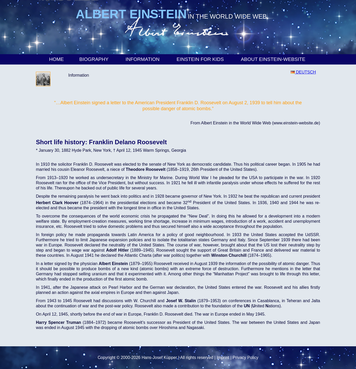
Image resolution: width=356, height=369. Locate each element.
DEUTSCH (303, 72)
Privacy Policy (245, 357)
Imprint (222, 357)
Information (143, 59)
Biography (94, 59)
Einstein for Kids (201, 59)
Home (56, 59)
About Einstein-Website (274, 59)
